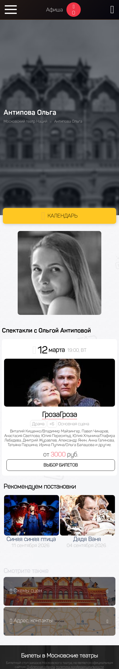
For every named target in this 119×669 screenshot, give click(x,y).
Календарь (63, 216)
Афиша (54, 9)
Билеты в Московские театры (59, 655)
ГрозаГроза (59, 414)
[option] (32, 521)
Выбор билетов (60, 465)
